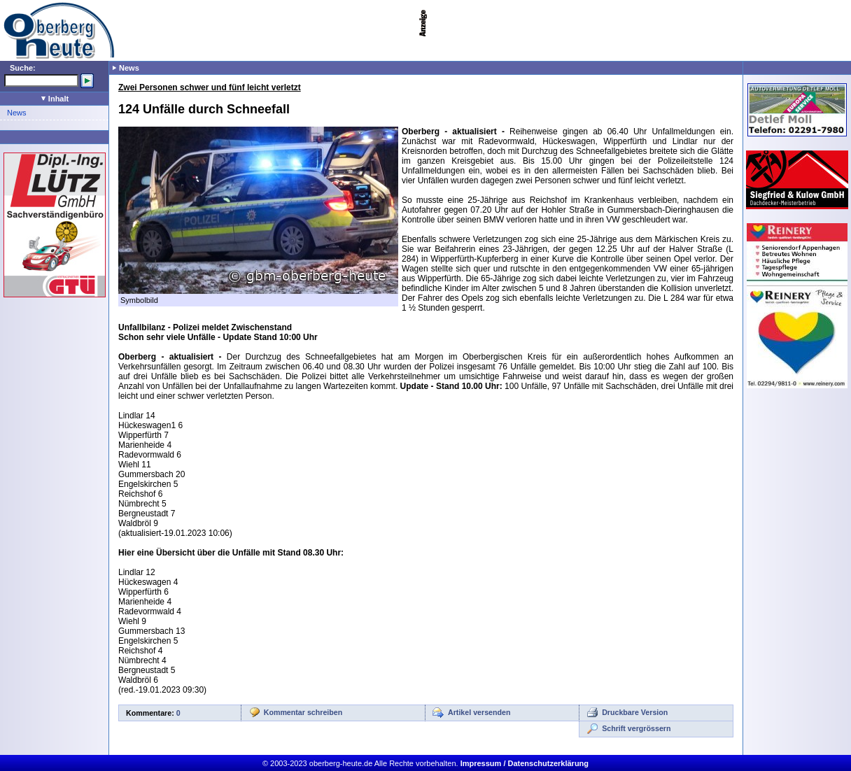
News (17, 112)
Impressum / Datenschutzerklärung (524, 763)
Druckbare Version (635, 712)
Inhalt (55, 98)
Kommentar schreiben (303, 712)
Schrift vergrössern (636, 728)
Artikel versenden (479, 712)
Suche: (23, 68)
